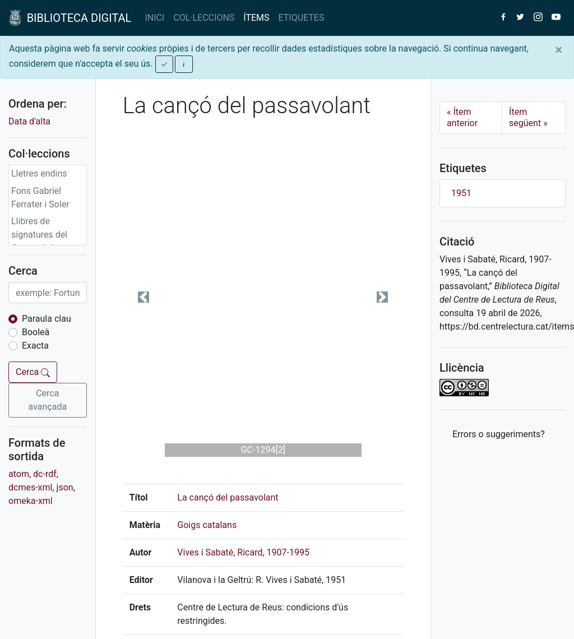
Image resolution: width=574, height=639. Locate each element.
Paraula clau (46, 318)
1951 (461, 193)
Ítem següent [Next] (528, 117)
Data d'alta (29, 121)
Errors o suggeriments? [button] (498, 434)
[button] (144, 297)
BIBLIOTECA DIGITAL (70, 18)
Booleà (35, 332)
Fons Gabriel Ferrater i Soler (40, 198)
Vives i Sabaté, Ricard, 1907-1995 (243, 552)
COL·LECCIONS (203, 17)
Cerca (33, 372)
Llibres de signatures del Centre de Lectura (46, 234)
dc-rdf (45, 474)
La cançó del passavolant (227, 497)
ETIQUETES (302, 17)
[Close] (558, 49)
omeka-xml (30, 501)
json (65, 487)
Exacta (35, 345)
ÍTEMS (256, 17)
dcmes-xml (30, 487)
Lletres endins (39, 173)
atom (18, 474)
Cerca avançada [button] (48, 400)
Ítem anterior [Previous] (462, 117)
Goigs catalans (207, 525)
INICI (154, 17)
